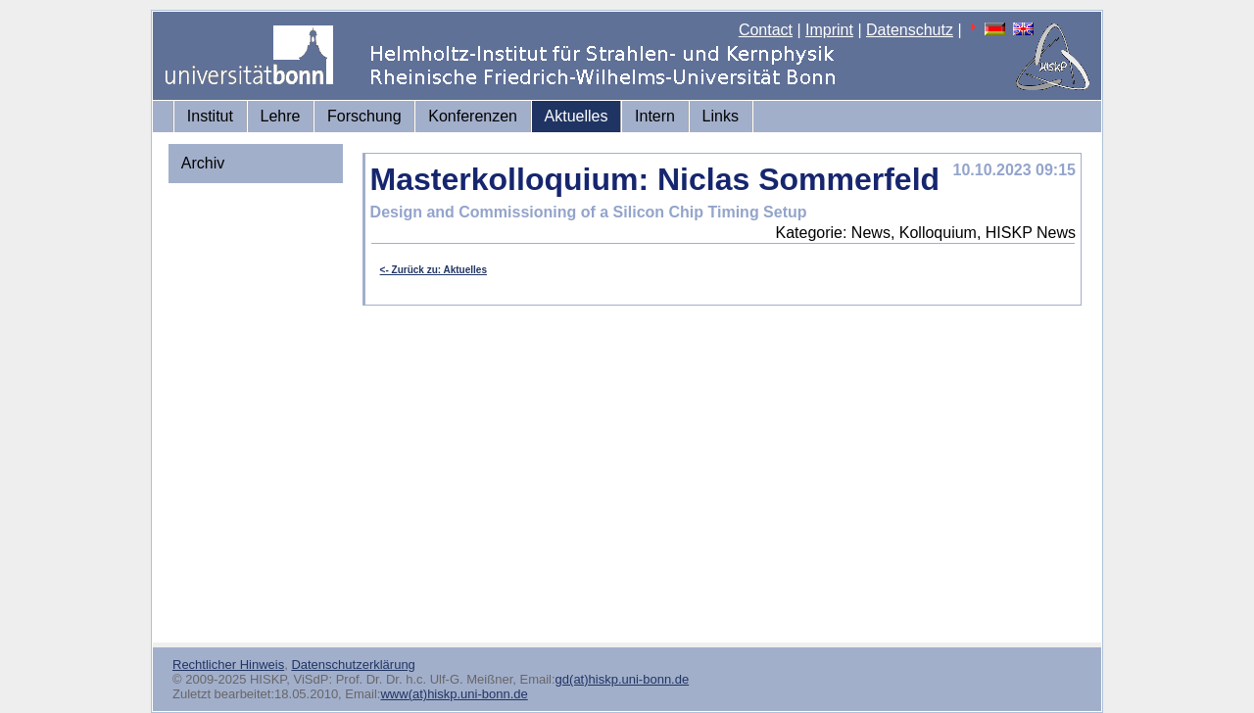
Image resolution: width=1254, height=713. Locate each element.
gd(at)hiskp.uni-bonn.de (622, 679)
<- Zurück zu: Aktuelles (433, 269)
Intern (655, 116)
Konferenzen (472, 116)
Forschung (364, 116)
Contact (766, 30)
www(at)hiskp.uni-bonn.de (453, 694)
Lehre (281, 116)
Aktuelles (576, 116)
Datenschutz (909, 30)
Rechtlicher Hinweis (228, 664)
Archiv (202, 163)
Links (720, 116)
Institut (210, 116)
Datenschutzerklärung (352, 664)
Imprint (829, 30)
